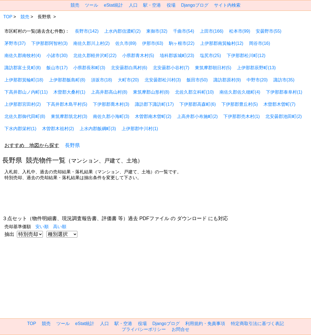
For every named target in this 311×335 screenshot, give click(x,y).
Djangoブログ (194, 5)
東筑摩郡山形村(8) (151, 92)
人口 (133, 5)
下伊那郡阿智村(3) (49, 43)
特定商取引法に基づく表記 (257, 323)
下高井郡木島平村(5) (66, 104)
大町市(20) (128, 80)
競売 (74, 5)
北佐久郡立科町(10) (194, 92)
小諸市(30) (56, 55)
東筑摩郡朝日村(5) (213, 67)
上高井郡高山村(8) (109, 92)
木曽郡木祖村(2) (58, 128)
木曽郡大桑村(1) (69, 92)
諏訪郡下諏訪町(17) (154, 104)
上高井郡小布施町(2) (197, 116)
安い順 (42, 226)
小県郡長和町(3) (89, 67)
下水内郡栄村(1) (20, 128)
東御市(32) (156, 31)
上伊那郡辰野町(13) (256, 67)
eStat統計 (113, 5)
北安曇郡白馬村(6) (129, 67)
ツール (91, 5)
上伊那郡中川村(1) (140, 128)
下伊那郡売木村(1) (241, 116)
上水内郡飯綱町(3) (98, 128)
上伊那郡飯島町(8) (67, 80)
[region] (142, 199)
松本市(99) (239, 31)
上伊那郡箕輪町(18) (23, 80)
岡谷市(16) (259, 43)
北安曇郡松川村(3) (163, 80)
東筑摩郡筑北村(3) (69, 116)
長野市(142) (86, 31)
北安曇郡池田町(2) (283, 116)
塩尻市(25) (210, 55)
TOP (7, 16)
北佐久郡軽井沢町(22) (94, 55)
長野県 (72, 145)
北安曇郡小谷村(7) (171, 67)
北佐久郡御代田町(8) (24, 116)
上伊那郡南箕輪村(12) (221, 43)
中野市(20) (257, 80)
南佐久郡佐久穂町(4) (239, 92)
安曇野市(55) (268, 31)
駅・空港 (152, 5)
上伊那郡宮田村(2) (22, 104)
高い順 (59, 226)
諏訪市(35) (283, 80)
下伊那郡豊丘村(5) (239, 104)
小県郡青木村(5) (138, 55)
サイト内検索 (227, 5)
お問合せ (180, 329)
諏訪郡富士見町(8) (22, 67)
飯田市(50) (197, 80)
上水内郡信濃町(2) (122, 31)
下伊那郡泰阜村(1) (284, 92)
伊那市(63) (152, 43)
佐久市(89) (125, 43)
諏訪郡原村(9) (227, 80)
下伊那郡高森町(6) (197, 104)
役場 (171, 5)
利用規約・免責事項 (205, 323)
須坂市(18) (101, 80)
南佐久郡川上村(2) (91, 43)
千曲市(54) (183, 31)
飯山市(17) (56, 67)
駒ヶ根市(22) (181, 43)
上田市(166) (211, 31)
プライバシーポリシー (144, 329)
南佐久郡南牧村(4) (22, 55)
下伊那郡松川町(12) (246, 55)
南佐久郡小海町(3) (111, 116)
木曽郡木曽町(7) (279, 104)
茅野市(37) (14, 43)
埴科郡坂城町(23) (177, 55)
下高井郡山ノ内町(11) (26, 92)
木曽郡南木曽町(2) (153, 116)
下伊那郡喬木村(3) (111, 104)
